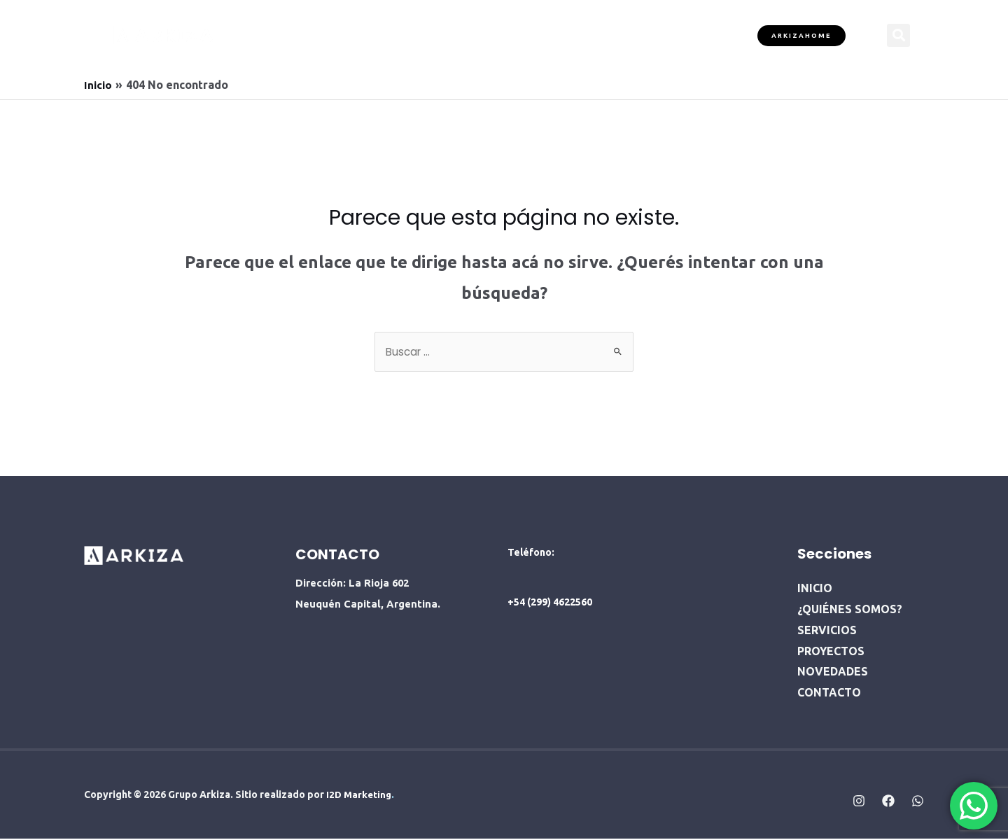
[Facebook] (888, 802)
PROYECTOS (536, 34)
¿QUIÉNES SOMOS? (368, 34)
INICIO (286, 34)
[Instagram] (859, 802)
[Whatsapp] (917, 802)
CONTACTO (697, 34)
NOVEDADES (617, 34)
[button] (898, 35)
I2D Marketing (359, 796)
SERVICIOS (459, 34)
